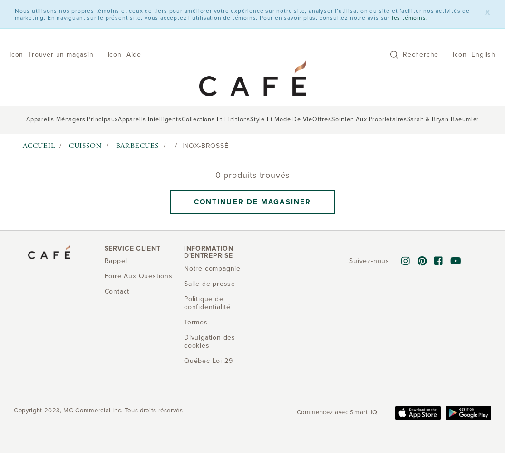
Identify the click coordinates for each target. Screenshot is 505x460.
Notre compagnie (212, 268)
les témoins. (410, 17)
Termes (196, 322)
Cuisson (85, 145)
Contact (117, 291)
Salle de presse (209, 284)
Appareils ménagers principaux (72, 119)
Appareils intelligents (150, 119)
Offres (321, 119)
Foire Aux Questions (139, 276)
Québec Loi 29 (208, 361)
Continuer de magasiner (252, 201)
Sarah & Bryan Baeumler (443, 119)
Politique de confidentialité (207, 303)
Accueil (39, 145)
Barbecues (137, 145)
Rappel (116, 261)
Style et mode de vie (281, 119)
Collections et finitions (216, 119)
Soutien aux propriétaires (369, 119)
